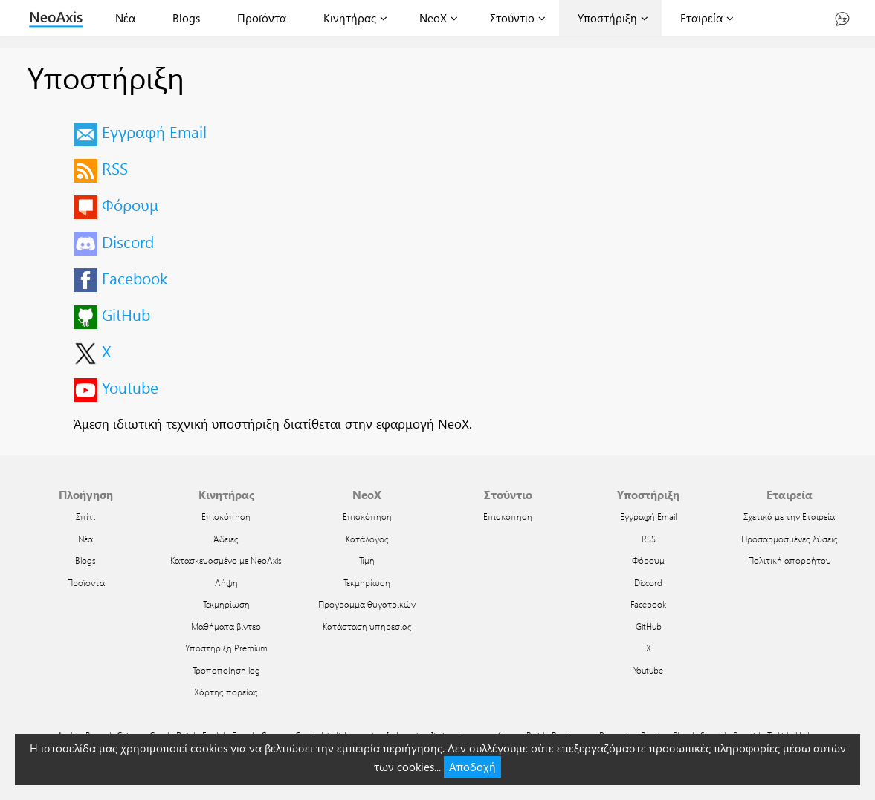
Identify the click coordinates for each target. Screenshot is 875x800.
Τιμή (367, 560)
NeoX (433, 17)
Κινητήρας (349, 17)
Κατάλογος (367, 538)
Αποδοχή (472, 766)
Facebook (134, 278)
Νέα (125, 17)
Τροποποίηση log (226, 670)
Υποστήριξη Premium (226, 648)
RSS (115, 168)
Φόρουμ (130, 204)
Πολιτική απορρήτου (789, 560)
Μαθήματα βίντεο (226, 626)
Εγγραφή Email (154, 131)
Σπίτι (85, 516)
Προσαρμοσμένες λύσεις (789, 538)
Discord (128, 241)
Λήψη (226, 582)
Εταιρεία (701, 17)
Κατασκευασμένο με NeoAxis (226, 560)
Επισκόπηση (226, 516)
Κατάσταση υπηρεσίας (367, 626)
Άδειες (226, 538)
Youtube (130, 387)
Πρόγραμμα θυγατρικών (367, 604)
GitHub (126, 314)
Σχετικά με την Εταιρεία (789, 516)
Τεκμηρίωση (226, 604)
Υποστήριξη (607, 17)
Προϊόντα (261, 17)
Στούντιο (512, 17)
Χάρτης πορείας (226, 691)
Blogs (186, 17)
